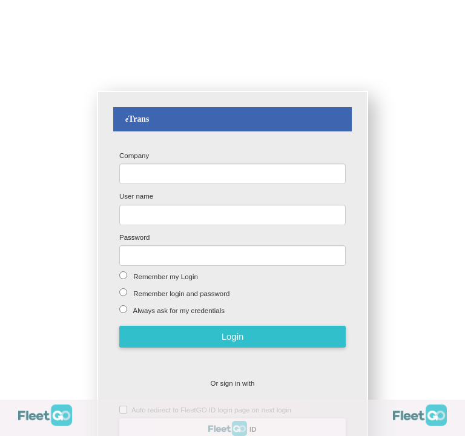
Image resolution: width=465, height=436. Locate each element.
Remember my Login (164, 276)
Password (134, 237)
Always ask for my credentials (178, 310)
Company (134, 155)
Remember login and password (180, 293)
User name (136, 196)
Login (233, 336)
